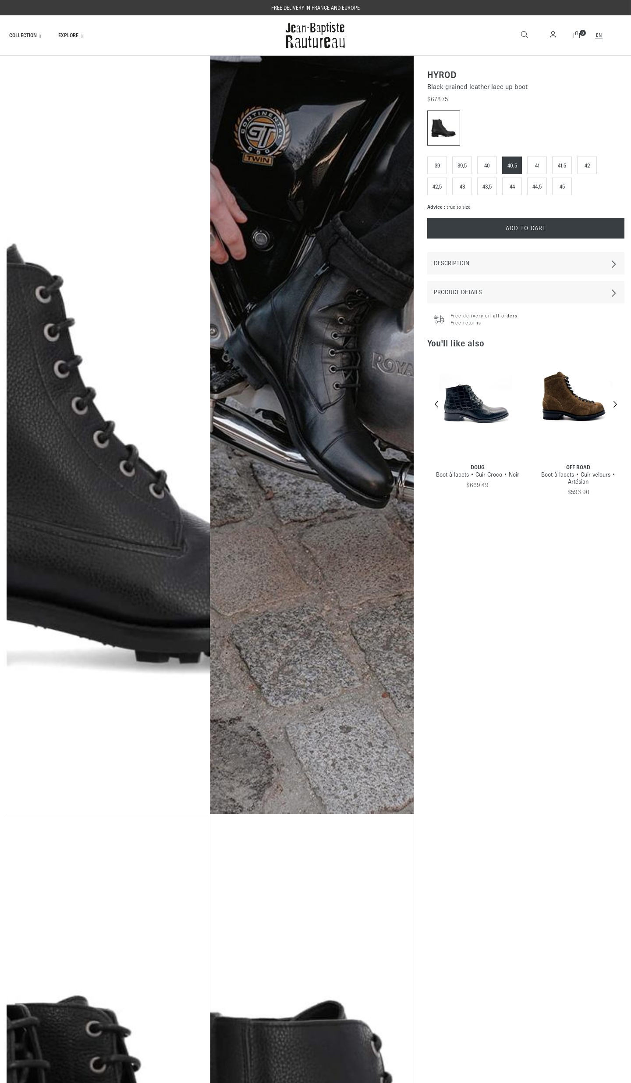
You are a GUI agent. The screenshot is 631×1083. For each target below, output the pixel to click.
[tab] (525, 263)
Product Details (458, 292)
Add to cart (526, 228)
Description (451, 263)
